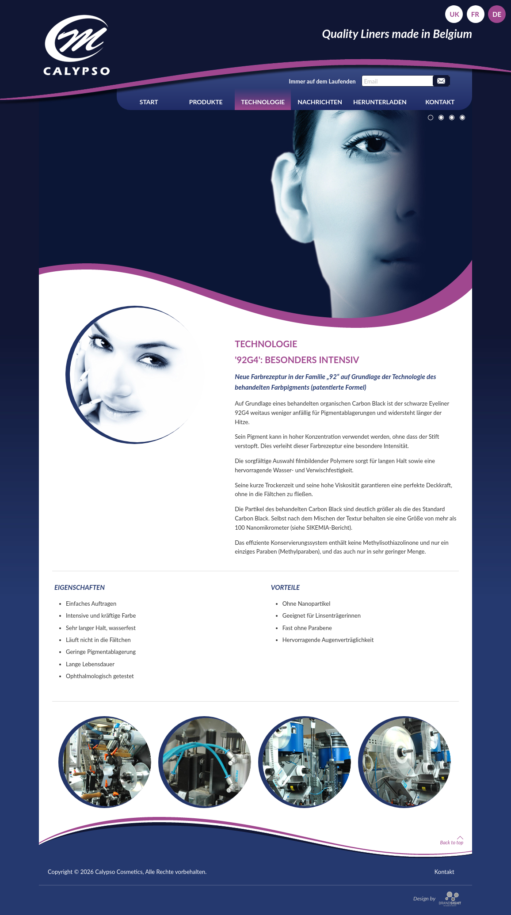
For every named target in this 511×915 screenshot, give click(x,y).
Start (149, 102)
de (496, 14)
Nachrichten (319, 102)
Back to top (451, 840)
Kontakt (439, 102)
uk (454, 14)
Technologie (263, 102)
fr (475, 14)
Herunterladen (380, 102)
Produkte (206, 102)
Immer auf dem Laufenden (322, 81)
